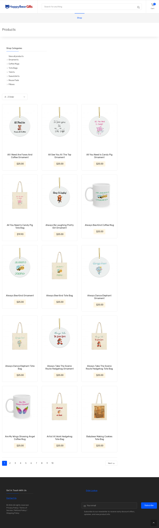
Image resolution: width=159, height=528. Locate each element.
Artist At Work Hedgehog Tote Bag (59, 437)
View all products (16, 56)
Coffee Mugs (14, 64)
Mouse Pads (14, 80)
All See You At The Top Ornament (59, 156)
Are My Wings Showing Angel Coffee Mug (20, 437)
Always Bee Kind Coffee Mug (99, 225)
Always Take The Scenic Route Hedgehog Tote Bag (99, 367)
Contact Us (11, 498)
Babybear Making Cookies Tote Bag (99, 437)
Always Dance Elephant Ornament (99, 297)
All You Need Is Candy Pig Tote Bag (20, 226)
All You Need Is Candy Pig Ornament (99, 156)
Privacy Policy (12, 508)
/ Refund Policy (19, 510)
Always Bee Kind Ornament (20, 295)
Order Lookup (91, 490)
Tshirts (12, 72)
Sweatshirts (14, 76)
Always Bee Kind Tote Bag (59, 295)
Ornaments (14, 60)
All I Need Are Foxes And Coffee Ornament (19, 156)
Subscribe (149, 505)
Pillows (12, 84)
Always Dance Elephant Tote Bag (20, 367)
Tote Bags (13, 68)
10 (52, 463)
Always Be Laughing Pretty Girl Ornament (60, 226)
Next (111, 463)
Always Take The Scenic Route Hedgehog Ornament (59, 367)
